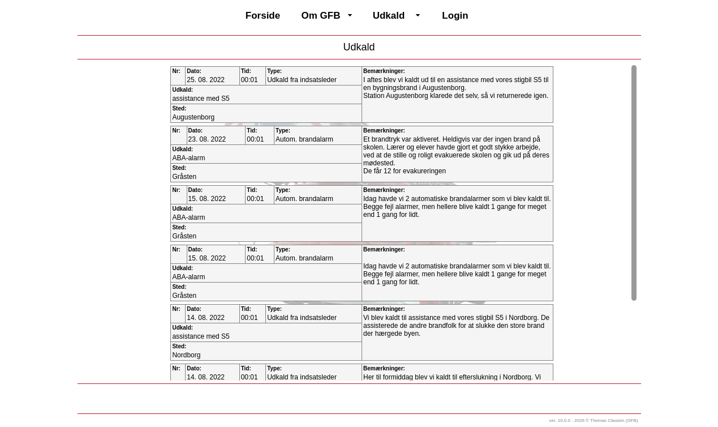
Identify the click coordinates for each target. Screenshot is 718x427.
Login (455, 15)
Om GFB (321, 15)
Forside (263, 15)
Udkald (389, 15)
